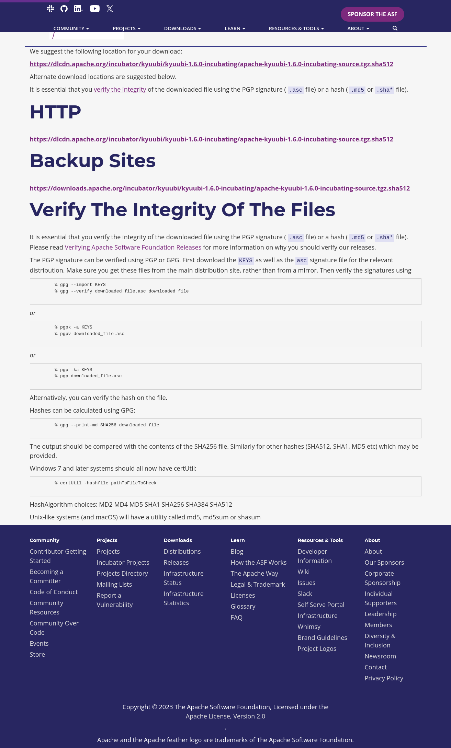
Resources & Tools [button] (296, 28)
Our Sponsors (384, 562)
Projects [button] (126, 28)
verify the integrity (120, 89)
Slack (305, 593)
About (373, 551)
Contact (376, 667)
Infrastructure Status (184, 578)
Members (378, 625)
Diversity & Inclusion (380, 640)
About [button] (358, 28)
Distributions (182, 551)
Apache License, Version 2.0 (226, 716)
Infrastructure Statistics (184, 598)
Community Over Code (54, 627)
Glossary (243, 606)
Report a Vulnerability (115, 600)
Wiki (304, 571)
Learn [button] (235, 28)
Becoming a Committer (47, 576)
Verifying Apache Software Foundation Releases (133, 247)
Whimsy (309, 626)
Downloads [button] (182, 28)
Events (39, 643)
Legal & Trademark (258, 584)
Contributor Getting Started (58, 556)
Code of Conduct (54, 592)
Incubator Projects (123, 562)
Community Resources (47, 607)
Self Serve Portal (321, 604)
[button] (395, 28)
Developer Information (315, 556)
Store (37, 654)
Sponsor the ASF (372, 14)
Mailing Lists (114, 584)
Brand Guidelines (322, 637)
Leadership (381, 614)
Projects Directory (122, 573)
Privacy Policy (384, 678)
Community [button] (71, 28)
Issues (307, 582)
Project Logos (317, 648)
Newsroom (380, 656)
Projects (108, 551)
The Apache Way (254, 573)
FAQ (237, 617)
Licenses (243, 595)
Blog (237, 551)
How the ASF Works (259, 562)
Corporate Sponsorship (383, 578)
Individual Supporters (381, 598)
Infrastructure (318, 615)
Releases (176, 562)
